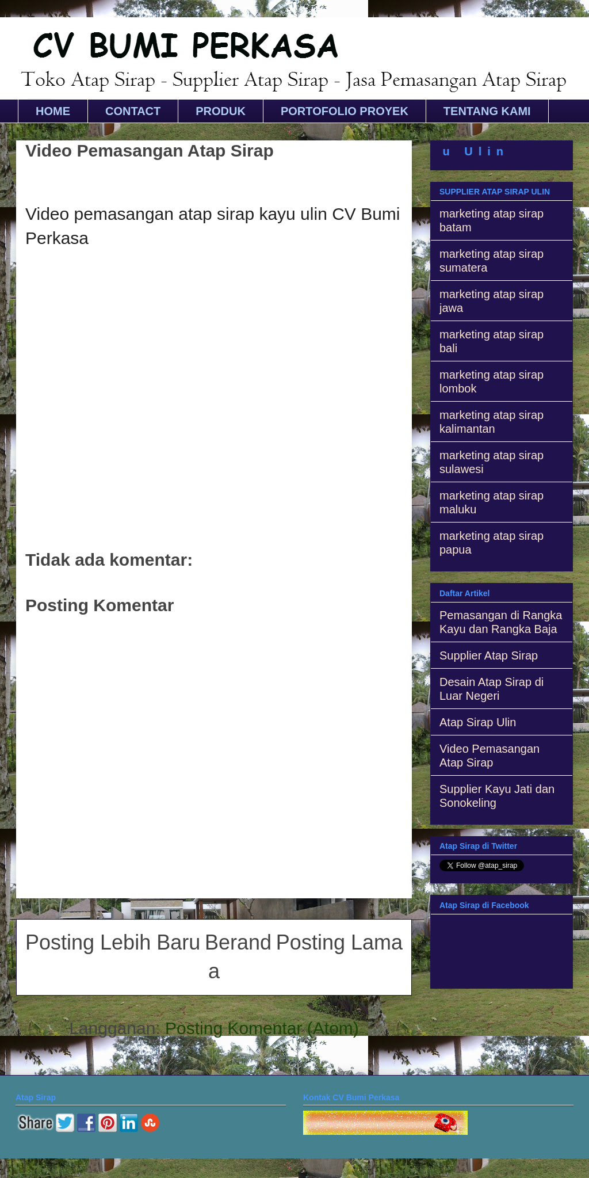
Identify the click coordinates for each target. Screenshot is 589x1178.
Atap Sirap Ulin (477, 722)
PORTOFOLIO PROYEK (344, 111)
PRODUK (221, 111)
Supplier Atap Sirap (488, 655)
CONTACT (132, 111)
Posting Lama (339, 942)
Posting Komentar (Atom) (262, 1028)
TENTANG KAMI (487, 111)
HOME (53, 111)
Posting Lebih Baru (112, 942)
